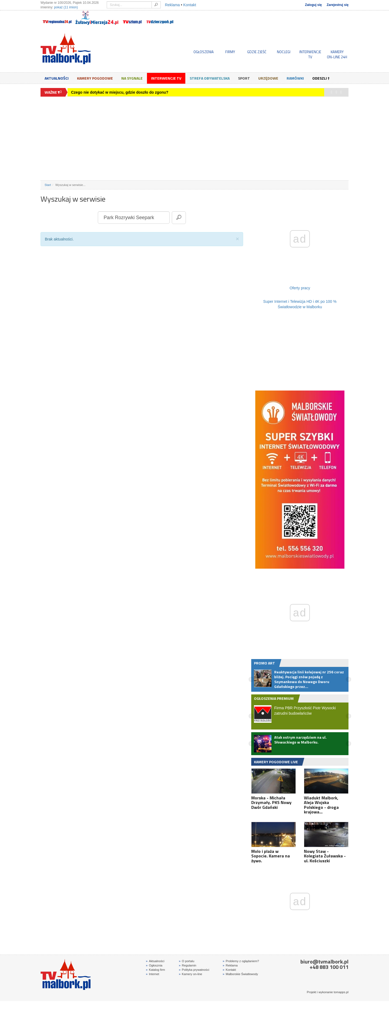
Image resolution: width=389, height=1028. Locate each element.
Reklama (172, 5)
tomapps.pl (341, 992)
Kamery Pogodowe (95, 78)
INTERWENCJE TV (310, 54)
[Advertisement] (194, 138)
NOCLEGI (283, 52)
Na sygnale (132, 78)
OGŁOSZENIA (203, 52)
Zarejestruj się (337, 5)
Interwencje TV (166, 78)
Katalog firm (155, 970)
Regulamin (187, 965)
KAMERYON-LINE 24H (337, 54)
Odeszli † (321, 78)
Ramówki (295, 78)
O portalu (186, 961)
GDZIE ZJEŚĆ (256, 52)
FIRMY (230, 52)
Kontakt (189, 5)
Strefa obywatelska (210, 78)
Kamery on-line (190, 974)
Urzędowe (268, 78)
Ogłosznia (154, 965)
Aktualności (57, 78)
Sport (244, 78)
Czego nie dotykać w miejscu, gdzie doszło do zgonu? (119, 92)
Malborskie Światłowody (240, 974)
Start (48, 184)
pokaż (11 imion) (66, 7)
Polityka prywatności (194, 970)
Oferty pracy (300, 288)
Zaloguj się (313, 5)
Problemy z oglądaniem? (241, 961)
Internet (152, 974)
